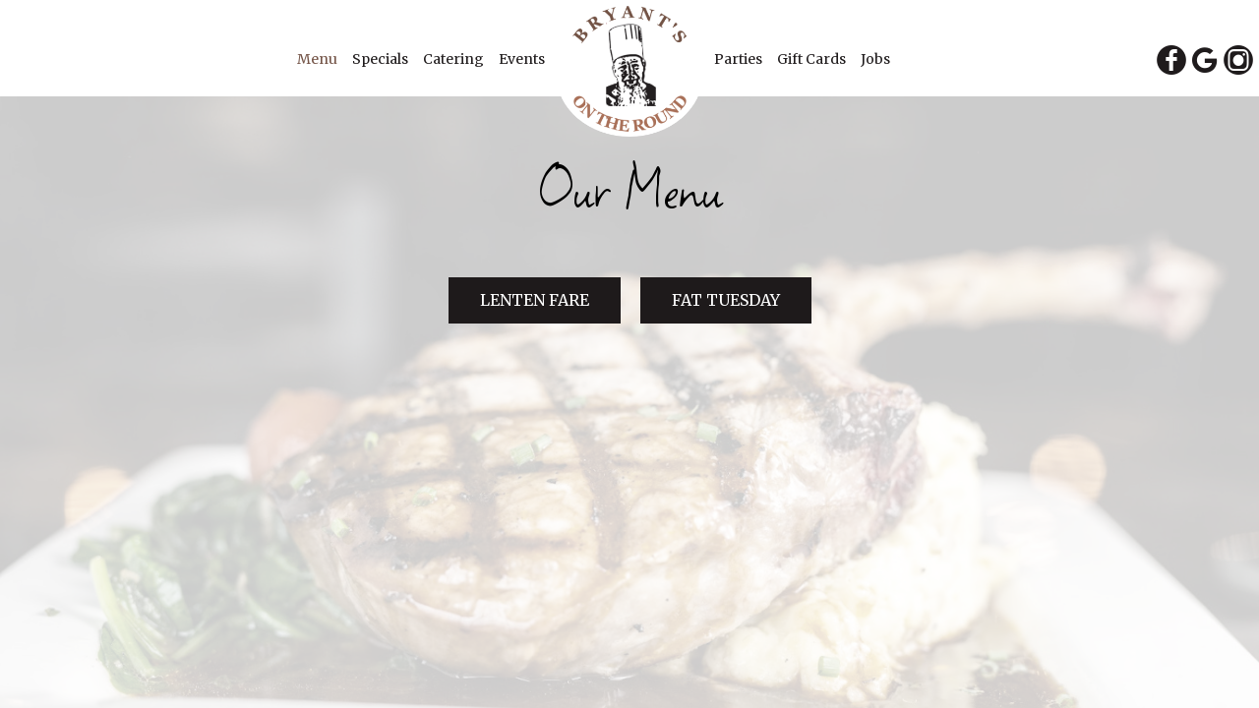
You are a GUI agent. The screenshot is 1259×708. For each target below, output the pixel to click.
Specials (381, 59)
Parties (739, 59)
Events (522, 59)
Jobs (875, 59)
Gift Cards (813, 59)
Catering (455, 59)
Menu (318, 59)
